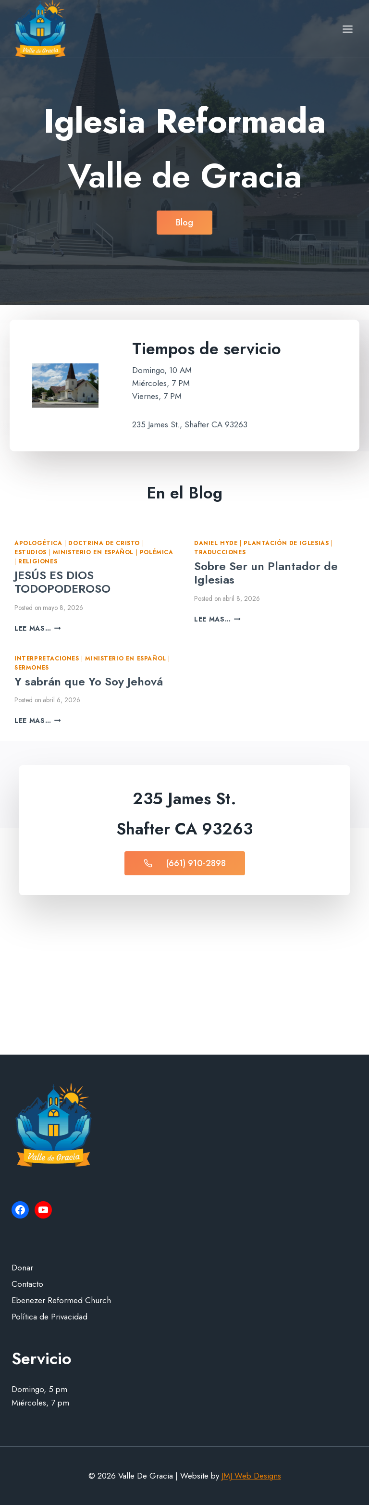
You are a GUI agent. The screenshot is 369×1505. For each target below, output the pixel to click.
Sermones (31, 667)
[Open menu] (347, 28)
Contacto (27, 1284)
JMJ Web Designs (251, 1475)
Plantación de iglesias (286, 543)
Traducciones (220, 552)
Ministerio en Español (93, 552)
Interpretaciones (46, 658)
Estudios (30, 552)
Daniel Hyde (216, 543)
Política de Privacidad (49, 1316)
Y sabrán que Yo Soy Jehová (88, 681)
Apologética (38, 543)
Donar (22, 1267)
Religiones (37, 561)
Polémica (156, 552)
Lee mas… (37, 628)
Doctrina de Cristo (104, 543)
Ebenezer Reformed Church (61, 1300)
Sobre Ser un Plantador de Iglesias (266, 573)
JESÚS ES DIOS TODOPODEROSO (62, 582)
